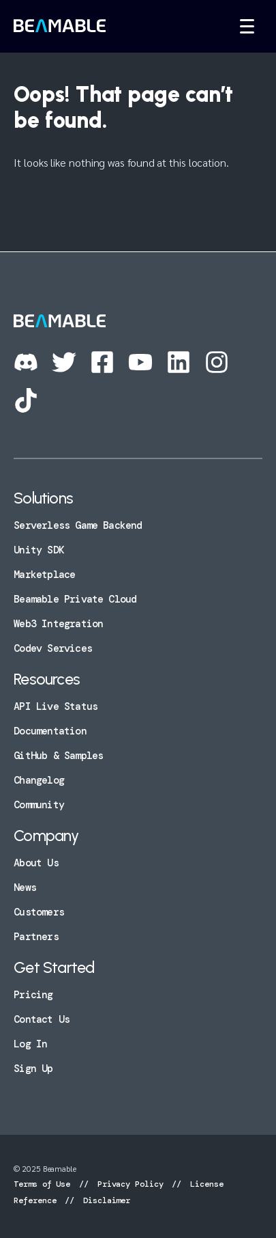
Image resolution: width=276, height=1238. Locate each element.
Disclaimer (104, 1200)
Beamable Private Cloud (75, 599)
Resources (47, 679)
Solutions (43, 498)
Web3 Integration (58, 624)
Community (39, 805)
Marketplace (44, 574)
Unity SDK (39, 550)
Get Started (54, 967)
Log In (30, 1044)
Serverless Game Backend (78, 525)
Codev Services (53, 648)
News (25, 887)
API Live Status (55, 706)
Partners (36, 937)
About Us (36, 863)
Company (46, 835)
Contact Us (42, 1019)
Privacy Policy (130, 1184)
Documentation (50, 731)
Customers (39, 912)
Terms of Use (44, 1184)
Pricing (33, 995)
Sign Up (33, 1068)
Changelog (39, 780)
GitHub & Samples (58, 755)
